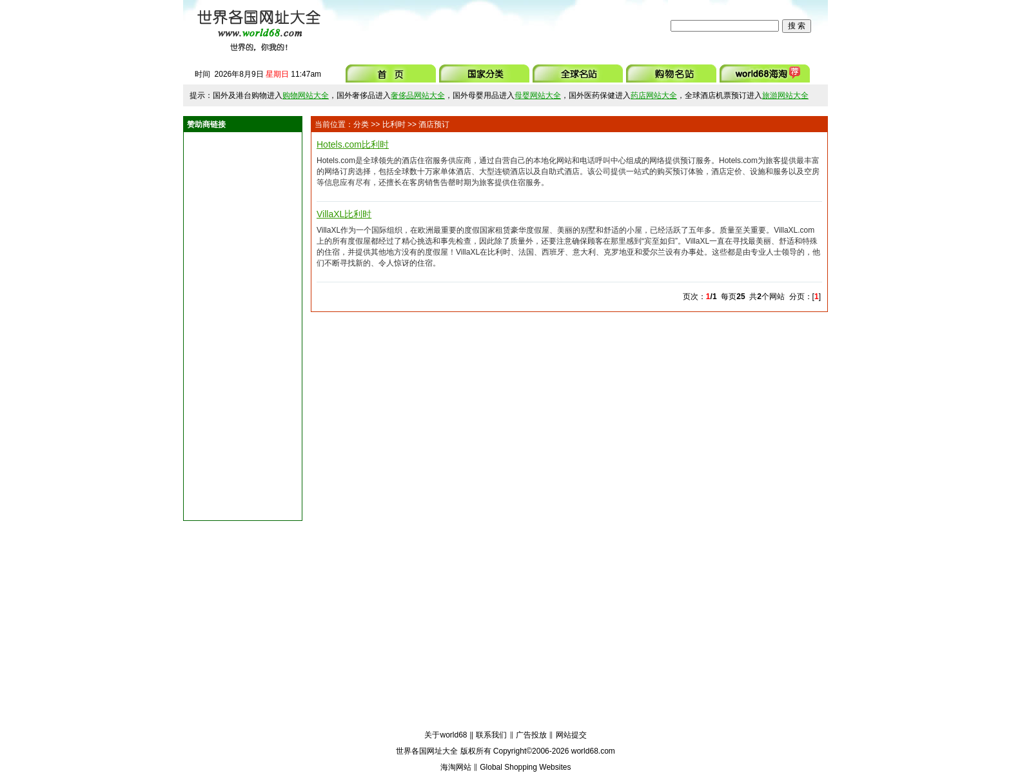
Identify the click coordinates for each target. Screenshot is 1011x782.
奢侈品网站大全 (418, 95)
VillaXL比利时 (344, 214)
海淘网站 (455, 767)
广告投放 (531, 734)
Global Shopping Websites (525, 767)
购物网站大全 (305, 95)
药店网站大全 (654, 95)
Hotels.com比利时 (353, 144)
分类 (361, 124)
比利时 (394, 124)
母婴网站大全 (538, 95)
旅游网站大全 (785, 95)
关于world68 (445, 734)
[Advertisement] (498, 25)
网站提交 (571, 734)
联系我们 (491, 734)
